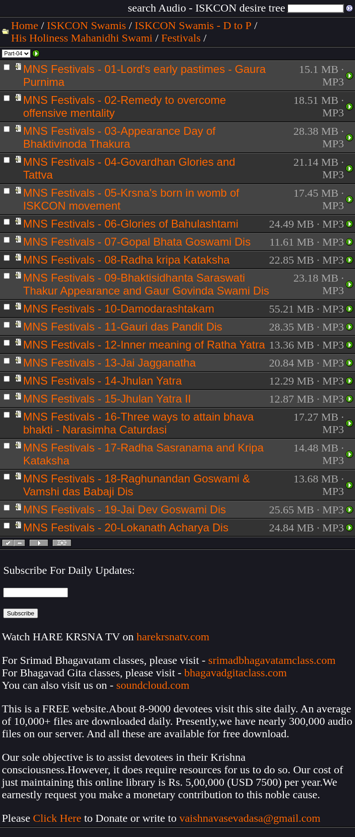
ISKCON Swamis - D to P (193, 25)
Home (24, 25)
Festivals (181, 38)
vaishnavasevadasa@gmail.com (251, 818)
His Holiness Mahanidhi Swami (82, 38)
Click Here (57, 818)
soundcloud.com (153, 685)
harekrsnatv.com (172, 637)
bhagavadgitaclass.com (235, 673)
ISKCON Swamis (86, 25)
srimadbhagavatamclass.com (272, 660)
